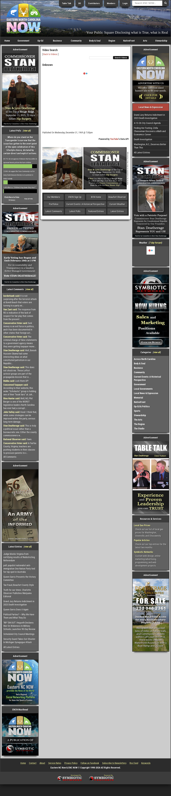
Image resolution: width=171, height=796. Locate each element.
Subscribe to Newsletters (114, 763)
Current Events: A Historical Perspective (85, 204)
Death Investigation (143, 139)
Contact (32, 763)
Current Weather (117, 204)
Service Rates (54, 763)
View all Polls (28, 199)
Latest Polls (75, 211)
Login (125, 3)
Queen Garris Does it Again (15, 609)
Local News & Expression (146, 393)
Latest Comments (53, 211)
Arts (145, 40)
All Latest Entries (11, 647)
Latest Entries (117, 211)
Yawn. (17, 439)
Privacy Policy (71, 763)
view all (27, 130)
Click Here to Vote (11, 197)
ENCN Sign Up (74, 197)
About (42, 763)
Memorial (138, 397)
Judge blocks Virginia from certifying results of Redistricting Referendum (19, 557)
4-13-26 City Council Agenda (147, 123)
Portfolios (53, 204)
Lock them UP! (15, 380)
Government (23, 40)
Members (111, 3)
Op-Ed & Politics (142, 406)
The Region (139, 424)
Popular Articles (142, 540)
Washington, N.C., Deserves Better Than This (150, 146)
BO (79, 3)
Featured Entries (96, 211)
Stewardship (161, 40)
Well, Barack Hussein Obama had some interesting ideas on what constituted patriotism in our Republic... (19, 357)
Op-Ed (40, 40)
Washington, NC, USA (151, 256)
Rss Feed (134, 763)
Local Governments (143, 388)
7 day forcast (156, 242)
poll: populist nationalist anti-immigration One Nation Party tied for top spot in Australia (19, 568)
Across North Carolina (144, 359)
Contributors (94, 3)
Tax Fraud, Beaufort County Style (18, 585)
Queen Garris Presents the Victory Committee (19, 578)
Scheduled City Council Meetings (18, 634)
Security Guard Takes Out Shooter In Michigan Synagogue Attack (19, 641)
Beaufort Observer (117, 197)
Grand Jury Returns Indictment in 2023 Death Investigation (18, 603)
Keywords (146, 763)
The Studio (139, 428)
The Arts (138, 419)
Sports (137, 410)
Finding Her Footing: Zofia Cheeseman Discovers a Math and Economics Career (150, 131)
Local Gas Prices (142, 525)
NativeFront (129, 40)
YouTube (114, 139)
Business (57, 40)
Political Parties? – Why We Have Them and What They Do (18, 616)
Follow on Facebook (90, 763)
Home (7, 40)
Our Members (53, 197)
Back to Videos (50, 54)
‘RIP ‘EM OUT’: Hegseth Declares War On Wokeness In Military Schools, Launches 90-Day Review (19, 625)
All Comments (9, 456)
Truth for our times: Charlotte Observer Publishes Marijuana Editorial (17, 593)
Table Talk (66, 3)
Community (76, 40)
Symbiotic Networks (143, 552)
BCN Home (96, 197)
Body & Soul (95, 40)
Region (112, 40)
